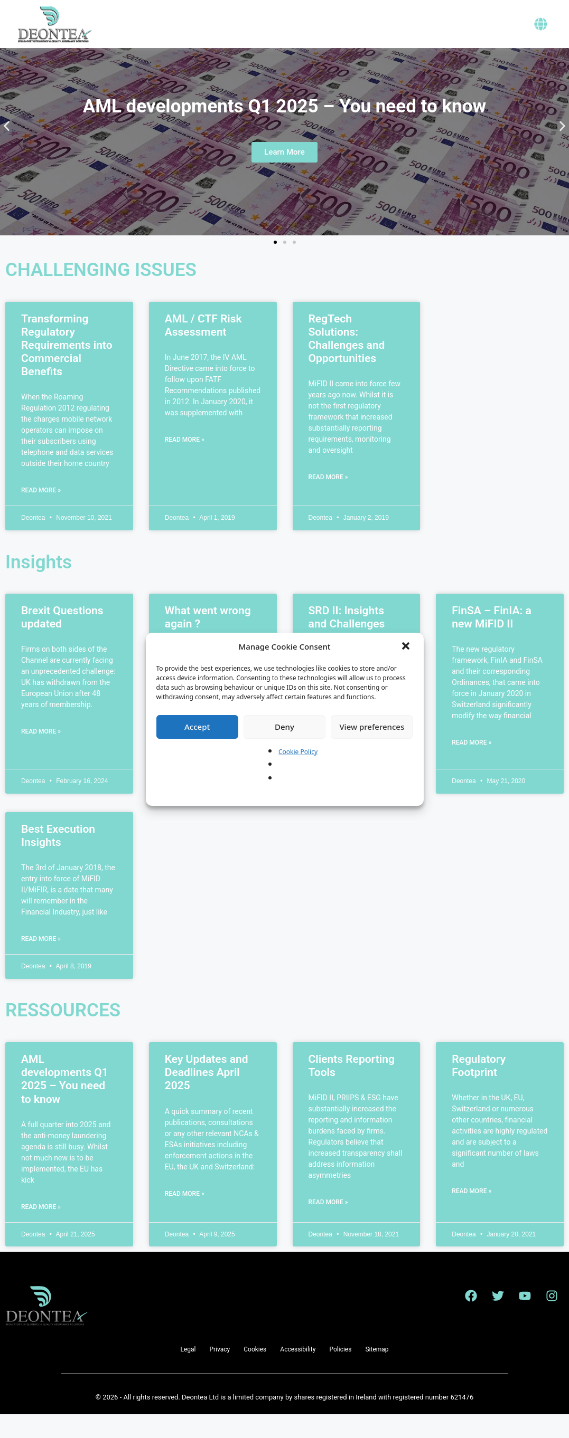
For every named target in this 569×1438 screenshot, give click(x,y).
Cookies (255, 1373)
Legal (187, 1373)
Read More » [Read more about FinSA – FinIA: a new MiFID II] (471, 766)
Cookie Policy (298, 751)
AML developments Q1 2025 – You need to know (64, 1103)
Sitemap (376, 1373)
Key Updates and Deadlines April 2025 (206, 1096)
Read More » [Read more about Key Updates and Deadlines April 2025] (184, 1217)
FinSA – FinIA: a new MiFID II (491, 641)
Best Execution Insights (58, 859)
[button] (406, 647)
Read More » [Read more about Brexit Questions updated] (41, 755)
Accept (197, 726)
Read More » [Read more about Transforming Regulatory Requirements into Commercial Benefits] (41, 514)
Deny (284, 726)
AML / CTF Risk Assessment (203, 349)
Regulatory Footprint (479, 1089)
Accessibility (297, 1373)
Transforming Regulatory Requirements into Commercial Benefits (67, 369)
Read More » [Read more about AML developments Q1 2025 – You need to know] (41, 1230)
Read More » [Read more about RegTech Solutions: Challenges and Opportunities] (328, 500)
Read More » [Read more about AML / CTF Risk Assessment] (184, 463)
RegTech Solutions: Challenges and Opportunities (347, 362)
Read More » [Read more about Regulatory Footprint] (471, 1214)
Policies (340, 1373)
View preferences (371, 726)
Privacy (219, 1373)
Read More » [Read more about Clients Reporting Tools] (328, 1226)
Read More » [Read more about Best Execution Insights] (41, 962)
